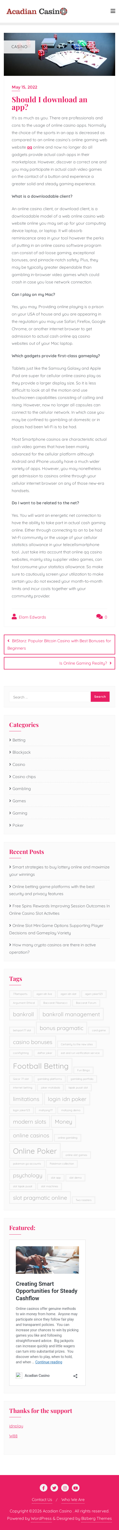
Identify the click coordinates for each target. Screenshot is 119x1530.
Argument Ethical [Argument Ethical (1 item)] (24, 1003)
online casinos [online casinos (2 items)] (31, 1135)
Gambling (21, 788)
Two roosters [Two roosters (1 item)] (83, 1200)
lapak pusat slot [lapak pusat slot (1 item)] (78, 1087)
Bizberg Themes (96, 1518)
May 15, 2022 (24, 87)
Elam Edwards (29, 617)
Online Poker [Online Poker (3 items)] (35, 1150)
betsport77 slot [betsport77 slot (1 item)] (22, 1030)
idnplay (16, 1425)
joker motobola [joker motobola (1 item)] (50, 1087)
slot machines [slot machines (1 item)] (49, 1186)
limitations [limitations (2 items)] (26, 1098)
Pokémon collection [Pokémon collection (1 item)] (62, 1163)
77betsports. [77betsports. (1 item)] (20, 994)
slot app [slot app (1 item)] (56, 1177)
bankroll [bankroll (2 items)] (23, 1014)
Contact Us (42, 1499)
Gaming (19, 813)
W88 (13, 1435)
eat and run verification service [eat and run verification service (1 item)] (80, 1053)
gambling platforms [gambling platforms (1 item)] (49, 1079)
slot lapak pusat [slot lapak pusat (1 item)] (22, 1186)
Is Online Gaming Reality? (83, 663)
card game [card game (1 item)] (99, 1030)
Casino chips (24, 776)
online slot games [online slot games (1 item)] (76, 1155)
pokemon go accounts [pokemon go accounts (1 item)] (27, 1163)
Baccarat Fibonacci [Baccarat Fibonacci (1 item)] (55, 1003)
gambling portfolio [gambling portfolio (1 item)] (82, 1079)
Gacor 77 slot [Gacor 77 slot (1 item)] (21, 1079)
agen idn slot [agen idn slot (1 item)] (68, 994)
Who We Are (73, 1499)
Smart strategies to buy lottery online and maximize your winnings (59, 870)
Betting (18, 739)
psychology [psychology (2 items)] (27, 1175)
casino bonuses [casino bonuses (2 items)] (32, 1041)
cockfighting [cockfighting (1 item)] (21, 1053)
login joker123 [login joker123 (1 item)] (21, 1110)
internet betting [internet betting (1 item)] (22, 1087)
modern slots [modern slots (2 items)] (29, 1121)
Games (19, 800)
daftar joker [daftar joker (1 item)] (44, 1053)
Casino (18, 764)
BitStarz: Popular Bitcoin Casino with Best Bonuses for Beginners (59, 644)
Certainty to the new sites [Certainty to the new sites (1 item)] (77, 1044)
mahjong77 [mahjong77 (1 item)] (45, 1110)
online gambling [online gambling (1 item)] (67, 1137)
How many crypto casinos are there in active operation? (52, 948)
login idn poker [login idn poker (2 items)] (67, 1098)
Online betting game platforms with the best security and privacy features (52, 890)
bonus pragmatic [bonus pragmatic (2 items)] (61, 1027)
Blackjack (21, 752)
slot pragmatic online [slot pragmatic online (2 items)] (40, 1197)
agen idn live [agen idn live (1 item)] (44, 994)
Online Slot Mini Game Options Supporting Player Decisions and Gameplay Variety (56, 929)
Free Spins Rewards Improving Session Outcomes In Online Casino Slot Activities (59, 909)
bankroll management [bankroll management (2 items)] (71, 1014)
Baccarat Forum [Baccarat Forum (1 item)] (86, 1003)
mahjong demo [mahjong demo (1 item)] (70, 1110)
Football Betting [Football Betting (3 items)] (41, 1065)
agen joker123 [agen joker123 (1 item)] (94, 994)
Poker (18, 825)
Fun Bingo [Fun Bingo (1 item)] (83, 1070)
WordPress (41, 1518)
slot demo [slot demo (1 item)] (75, 1177)
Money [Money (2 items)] (63, 1121)
